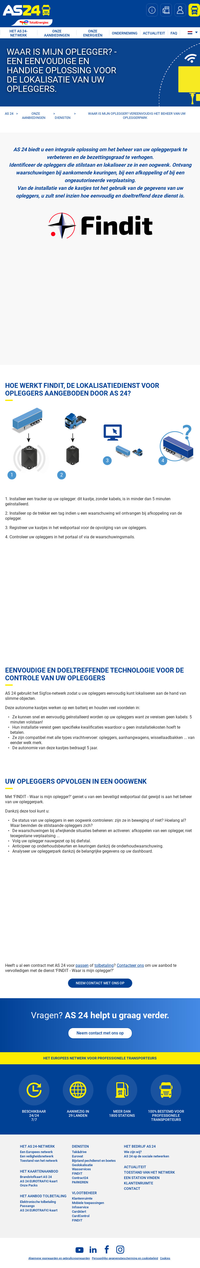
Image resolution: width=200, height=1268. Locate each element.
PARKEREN (80, 1182)
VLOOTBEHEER (84, 1193)
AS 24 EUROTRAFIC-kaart (38, 1181)
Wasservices (81, 1169)
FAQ (174, 33)
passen (82, 965)
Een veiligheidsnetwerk (37, 1156)
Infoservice (80, 1207)
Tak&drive (79, 1152)
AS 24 (9, 113)
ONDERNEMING (125, 33)
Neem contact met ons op (100, 1033)
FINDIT (77, 1173)
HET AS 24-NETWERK (18, 33)
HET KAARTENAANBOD (39, 1171)
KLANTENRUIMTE (138, 1183)
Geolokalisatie (82, 1165)
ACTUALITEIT (154, 33)
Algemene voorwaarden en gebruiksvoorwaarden (59, 1258)
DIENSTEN (62, 118)
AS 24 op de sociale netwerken (146, 1156)
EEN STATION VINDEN (142, 1178)
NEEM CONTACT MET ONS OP (100, 983)
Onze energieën (92, 33)
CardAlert (79, 1211)
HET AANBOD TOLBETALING (43, 1196)
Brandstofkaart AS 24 (36, 1177)
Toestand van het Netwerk (149, 1172)
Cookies (165, 1258)
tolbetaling (104, 965)
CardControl (80, 1216)
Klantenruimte (82, 1198)
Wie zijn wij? (133, 1152)
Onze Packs (29, 1185)
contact (132, 1188)
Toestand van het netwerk (39, 1161)
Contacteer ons (130, 965)
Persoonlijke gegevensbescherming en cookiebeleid (125, 1258)
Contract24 (80, 1178)
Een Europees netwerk (36, 1152)
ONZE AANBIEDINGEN (57, 33)
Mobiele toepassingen (88, 1203)
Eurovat (77, 1156)
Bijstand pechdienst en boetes (94, 1161)
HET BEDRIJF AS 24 (140, 1146)
